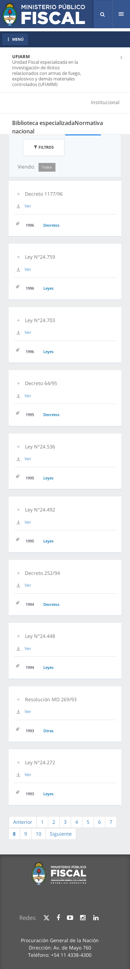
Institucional (105, 102)
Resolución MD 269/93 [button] (51, 699)
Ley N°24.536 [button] (40, 446)
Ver (28, 206)
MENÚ (15, 39)
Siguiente (61, 833)
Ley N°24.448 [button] (40, 636)
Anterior (22, 822)
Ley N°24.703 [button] (40, 320)
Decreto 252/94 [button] (42, 573)
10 (38, 833)
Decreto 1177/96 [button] (44, 193)
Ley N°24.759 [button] (40, 256)
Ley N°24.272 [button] (40, 762)
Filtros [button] (44, 147)
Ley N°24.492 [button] (40, 509)
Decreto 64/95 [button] (41, 383)
